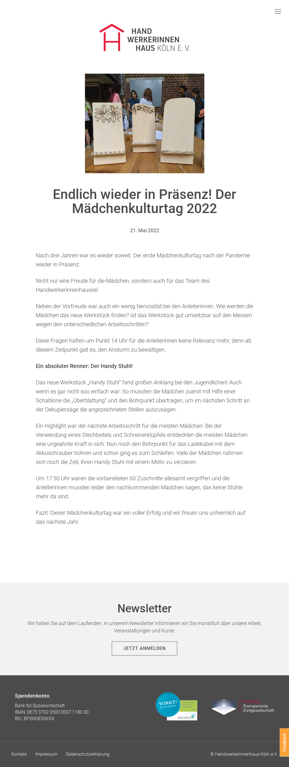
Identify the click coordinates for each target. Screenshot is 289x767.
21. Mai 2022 (144, 230)
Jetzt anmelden (144, 648)
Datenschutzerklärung (88, 754)
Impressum (46, 754)
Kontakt (19, 754)
